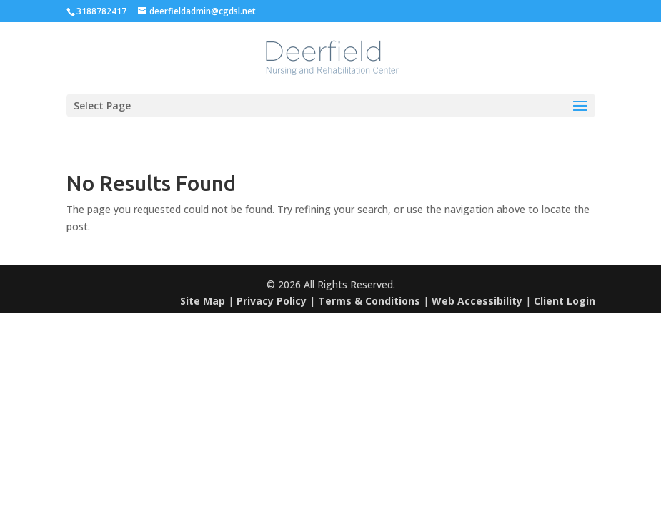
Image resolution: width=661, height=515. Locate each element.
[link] (332, 57)
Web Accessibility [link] (477, 301)
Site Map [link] (202, 301)
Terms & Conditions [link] (369, 301)
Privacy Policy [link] (272, 301)
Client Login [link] (564, 301)
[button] (330, 105)
